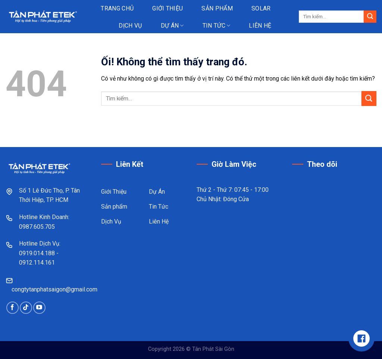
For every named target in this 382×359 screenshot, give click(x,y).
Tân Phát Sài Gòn (213, 349)
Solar (261, 8)
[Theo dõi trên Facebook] (12, 308)
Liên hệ (260, 25)
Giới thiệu (167, 8)
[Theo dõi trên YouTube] (39, 308)
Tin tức (217, 25)
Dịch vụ (130, 25)
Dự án (172, 25)
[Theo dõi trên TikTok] (26, 308)
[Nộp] (370, 16)
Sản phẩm (217, 8)
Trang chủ (117, 8)
